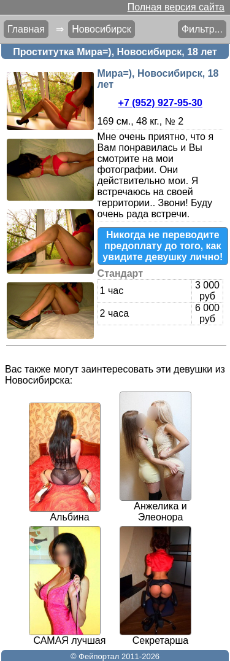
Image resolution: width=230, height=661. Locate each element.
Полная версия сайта (176, 7)
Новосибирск (101, 29)
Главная (26, 29)
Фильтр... (202, 29)
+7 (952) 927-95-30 (160, 103)
